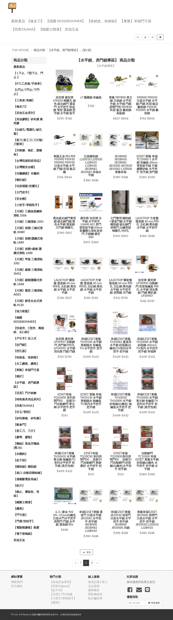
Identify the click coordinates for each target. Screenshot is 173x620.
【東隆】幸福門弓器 (135, 21)
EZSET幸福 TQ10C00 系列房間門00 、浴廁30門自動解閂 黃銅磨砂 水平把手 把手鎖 (91, 461)
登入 (105, 582)
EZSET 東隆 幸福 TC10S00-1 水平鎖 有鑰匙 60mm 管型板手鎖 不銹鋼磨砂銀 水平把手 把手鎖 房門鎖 (147, 164)
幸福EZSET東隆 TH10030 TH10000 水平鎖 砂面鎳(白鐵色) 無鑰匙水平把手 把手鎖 (121, 402)
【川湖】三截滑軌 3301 (28, 221)
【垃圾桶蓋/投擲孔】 (26, 186)
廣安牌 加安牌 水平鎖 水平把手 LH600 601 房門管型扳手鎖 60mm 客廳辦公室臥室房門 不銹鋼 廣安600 (90, 227)
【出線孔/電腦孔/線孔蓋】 (27, 131)
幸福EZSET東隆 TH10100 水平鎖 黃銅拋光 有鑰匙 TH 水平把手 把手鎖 (91, 345)
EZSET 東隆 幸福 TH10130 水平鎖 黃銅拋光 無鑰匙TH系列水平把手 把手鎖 (91, 401)
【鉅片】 (19, 485)
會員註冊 (94, 582)
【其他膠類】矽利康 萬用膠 (28, 121)
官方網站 (17, 586)
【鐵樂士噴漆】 (51, 29)
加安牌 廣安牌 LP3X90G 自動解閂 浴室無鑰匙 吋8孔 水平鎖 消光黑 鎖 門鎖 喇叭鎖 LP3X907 (147, 287)
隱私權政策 (95, 594)
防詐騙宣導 (95, 598)
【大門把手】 (22, 192)
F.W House (20, 50)
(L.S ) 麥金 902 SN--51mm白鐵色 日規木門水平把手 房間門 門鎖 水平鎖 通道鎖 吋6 (64, 518)
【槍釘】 (19, 376)
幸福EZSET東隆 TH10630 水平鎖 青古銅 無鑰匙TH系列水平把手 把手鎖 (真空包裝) (64, 459)
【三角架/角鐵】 (24, 100)
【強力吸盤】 (22, 311)
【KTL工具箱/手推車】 (28, 83)
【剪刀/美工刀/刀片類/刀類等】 (28, 142)
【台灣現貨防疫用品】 (27, 160)
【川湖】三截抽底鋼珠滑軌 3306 (27, 213)
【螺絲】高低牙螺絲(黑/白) (26, 445)
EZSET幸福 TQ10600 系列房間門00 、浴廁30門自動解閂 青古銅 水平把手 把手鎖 (64, 402)
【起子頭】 (20, 460)
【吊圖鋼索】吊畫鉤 (26, 173)
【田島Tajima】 (24, 29)
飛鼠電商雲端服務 (69, 614)
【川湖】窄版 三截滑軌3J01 (28, 261)
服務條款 (94, 590)
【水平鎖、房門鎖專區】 (26, 384)
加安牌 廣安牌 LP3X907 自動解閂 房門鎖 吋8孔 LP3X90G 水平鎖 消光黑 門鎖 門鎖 (64, 345)
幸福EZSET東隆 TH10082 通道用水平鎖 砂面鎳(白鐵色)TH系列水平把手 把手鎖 (121, 345)
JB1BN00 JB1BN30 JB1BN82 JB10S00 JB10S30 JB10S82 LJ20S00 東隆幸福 (120, 164)
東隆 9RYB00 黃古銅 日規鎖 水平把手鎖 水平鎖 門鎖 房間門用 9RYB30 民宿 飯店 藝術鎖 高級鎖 (120, 105)
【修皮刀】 (35, 21)
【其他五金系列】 (24, 113)
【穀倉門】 (20, 424)
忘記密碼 (94, 586)
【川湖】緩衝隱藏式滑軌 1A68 (27, 282)
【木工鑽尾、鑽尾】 (26, 363)
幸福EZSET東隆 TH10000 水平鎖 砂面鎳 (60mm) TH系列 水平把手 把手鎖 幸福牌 (147, 345)
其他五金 (72, 29)
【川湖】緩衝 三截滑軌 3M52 (28, 271)
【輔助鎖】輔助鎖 (24, 466)
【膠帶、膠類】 (23, 437)
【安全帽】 (20, 198)
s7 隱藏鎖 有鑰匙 (91, 97)
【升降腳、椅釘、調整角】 (27, 152)
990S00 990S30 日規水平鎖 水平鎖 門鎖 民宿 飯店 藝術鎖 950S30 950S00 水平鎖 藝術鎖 (147, 105)
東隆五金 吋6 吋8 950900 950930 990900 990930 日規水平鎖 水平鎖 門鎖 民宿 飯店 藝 (64, 164)
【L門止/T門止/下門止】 (26, 92)
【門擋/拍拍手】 (24, 521)
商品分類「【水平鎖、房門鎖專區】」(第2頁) (63, 50)
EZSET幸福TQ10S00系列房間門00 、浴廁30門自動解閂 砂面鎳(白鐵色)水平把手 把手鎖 (120, 461)
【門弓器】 (20, 514)
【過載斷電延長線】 (26, 479)
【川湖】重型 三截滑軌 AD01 (28, 292)
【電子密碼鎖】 (23, 533)
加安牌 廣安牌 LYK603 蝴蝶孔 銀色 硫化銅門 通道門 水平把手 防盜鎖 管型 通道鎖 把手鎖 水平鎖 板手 (64, 105)
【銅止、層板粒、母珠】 (26, 494)
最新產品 (18, 21)
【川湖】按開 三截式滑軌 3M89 (28, 230)
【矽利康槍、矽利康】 (27, 418)
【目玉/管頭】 (22, 412)
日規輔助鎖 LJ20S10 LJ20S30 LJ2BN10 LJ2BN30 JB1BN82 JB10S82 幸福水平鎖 (91, 165)
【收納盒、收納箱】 (102, 21)
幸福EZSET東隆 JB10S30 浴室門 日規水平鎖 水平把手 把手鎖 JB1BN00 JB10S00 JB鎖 (120, 519)
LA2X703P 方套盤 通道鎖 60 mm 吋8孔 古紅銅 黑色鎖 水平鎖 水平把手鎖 (147, 224)
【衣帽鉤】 (20, 454)
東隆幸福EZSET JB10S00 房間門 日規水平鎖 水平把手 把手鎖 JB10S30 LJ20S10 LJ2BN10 (147, 519)
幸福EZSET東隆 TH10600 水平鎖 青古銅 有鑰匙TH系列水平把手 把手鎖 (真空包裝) (147, 401)
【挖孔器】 (20, 351)
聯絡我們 (17, 582)
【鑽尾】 (19, 508)
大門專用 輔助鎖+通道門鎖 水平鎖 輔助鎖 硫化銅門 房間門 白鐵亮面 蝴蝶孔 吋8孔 (120, 224)
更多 (87, 552)
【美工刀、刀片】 (24, 430)
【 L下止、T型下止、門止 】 (28, 75)
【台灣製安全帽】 (24, 167)
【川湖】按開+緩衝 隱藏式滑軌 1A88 (27, 251)
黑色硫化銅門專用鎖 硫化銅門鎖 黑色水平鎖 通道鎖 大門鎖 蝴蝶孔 (64, 222)
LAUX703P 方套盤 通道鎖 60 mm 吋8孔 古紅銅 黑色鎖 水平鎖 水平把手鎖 (90, 286)
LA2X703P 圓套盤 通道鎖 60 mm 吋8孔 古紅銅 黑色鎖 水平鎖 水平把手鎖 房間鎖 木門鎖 (120, 286)
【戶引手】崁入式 (24, 338)
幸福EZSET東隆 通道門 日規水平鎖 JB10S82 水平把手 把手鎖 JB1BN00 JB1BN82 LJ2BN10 (91, 521)
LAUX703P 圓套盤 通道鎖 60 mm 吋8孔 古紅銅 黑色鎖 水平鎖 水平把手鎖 (64, 286)
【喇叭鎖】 (20, 179)
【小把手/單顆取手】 (26, 205)
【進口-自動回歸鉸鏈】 (28, 472)
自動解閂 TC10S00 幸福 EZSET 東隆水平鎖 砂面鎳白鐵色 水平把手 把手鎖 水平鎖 (147, 461)
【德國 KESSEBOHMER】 (65, 21)
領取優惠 (154, 602)
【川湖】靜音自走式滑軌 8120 (27, 303)
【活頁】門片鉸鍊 (24, 393)
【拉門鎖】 (20, 344)
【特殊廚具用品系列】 (27, 399)
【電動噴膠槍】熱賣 (26, 527)
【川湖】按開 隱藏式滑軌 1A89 (28, 240)
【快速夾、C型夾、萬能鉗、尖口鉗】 (28, 330)
